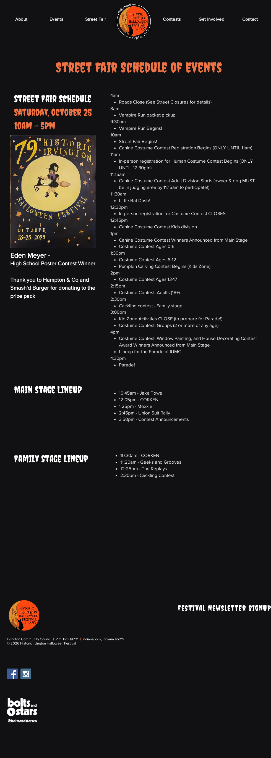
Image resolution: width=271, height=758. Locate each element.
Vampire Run (132, 114)
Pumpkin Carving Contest (145, 266)
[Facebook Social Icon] (12, 674)
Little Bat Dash (134, 200)
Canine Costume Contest (145, 147)
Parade (126, 364)
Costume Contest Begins (212, 160)
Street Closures (173, 101)
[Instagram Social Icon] (25, 674)
